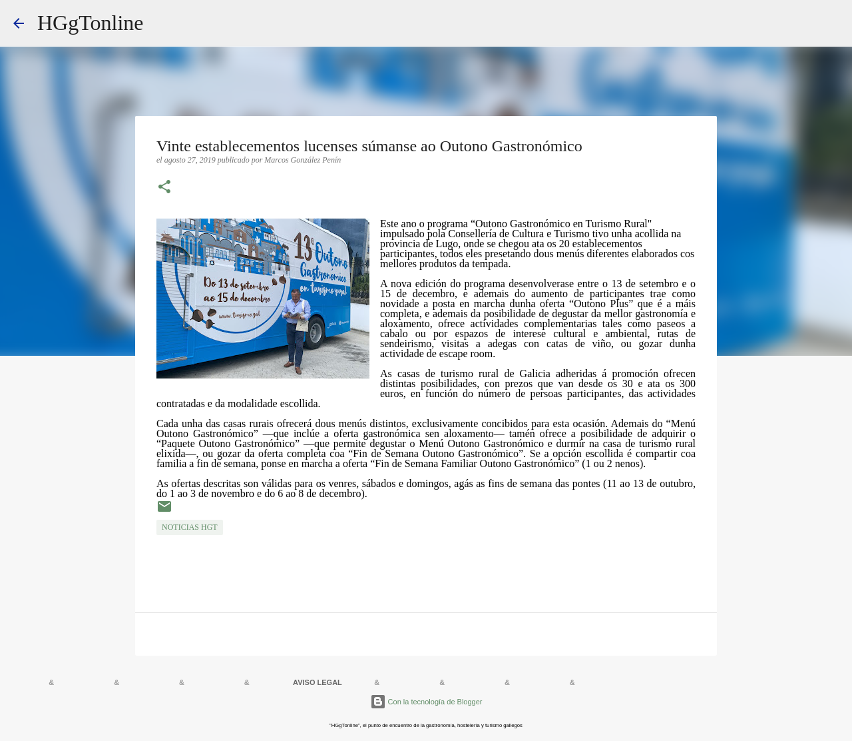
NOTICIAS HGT (190, 527)
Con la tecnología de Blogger (426, 702)
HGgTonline (90, 23)
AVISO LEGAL (317, 682)
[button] (164, 188)
